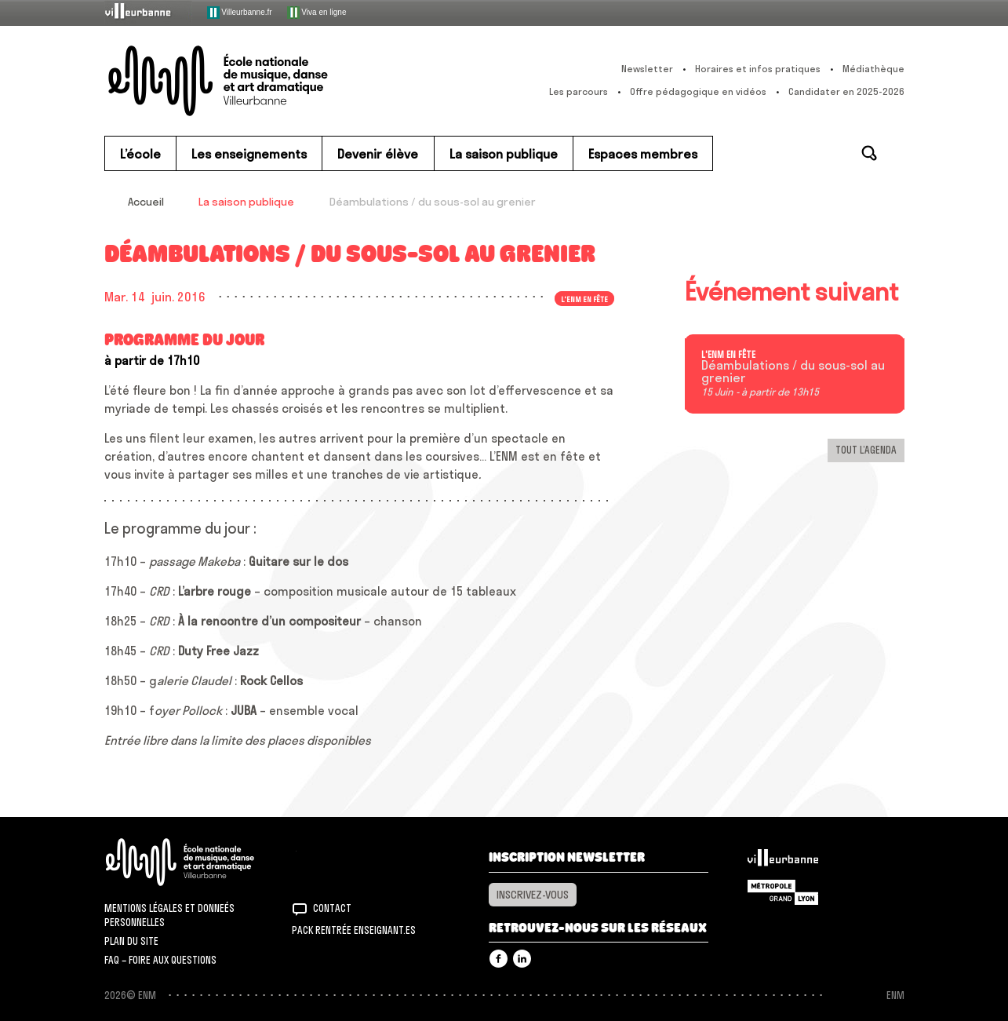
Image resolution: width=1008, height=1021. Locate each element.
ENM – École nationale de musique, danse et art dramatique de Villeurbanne (249, 81)
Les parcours (578, 91)
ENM (200, 862)
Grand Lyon (783, 892)
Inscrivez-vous (533, 895)
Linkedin (522, 958)
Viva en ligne (317, 12)
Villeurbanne (783, 861)
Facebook (498, 958)
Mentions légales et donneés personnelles (169, 915)
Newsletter (647, 69)
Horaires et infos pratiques (758, 69)
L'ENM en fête (584, 298)
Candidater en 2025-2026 (846, 91)
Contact (332, 908)
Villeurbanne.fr (239, 12)
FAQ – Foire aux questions (160, 960)
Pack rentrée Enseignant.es (354, 930)
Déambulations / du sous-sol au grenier (793, 372)
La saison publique (246, 202)
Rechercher (869, 153)
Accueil (146, 202)
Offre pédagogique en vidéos (698, 91)
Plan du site (131, 941)
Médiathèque (873, 69)
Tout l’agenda (866, 449)
